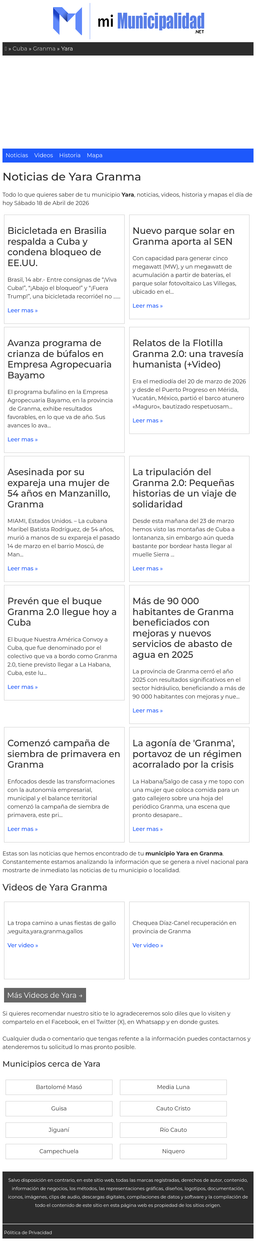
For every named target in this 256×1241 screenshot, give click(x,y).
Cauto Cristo (173, 1108)
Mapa (95, 155)
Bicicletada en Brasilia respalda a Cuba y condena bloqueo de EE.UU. (57, 246)
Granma (44, 48)
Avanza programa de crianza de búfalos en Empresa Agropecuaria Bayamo (59, 359)
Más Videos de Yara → (45, 995)
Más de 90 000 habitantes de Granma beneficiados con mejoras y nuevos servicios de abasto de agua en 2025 (183, 628)
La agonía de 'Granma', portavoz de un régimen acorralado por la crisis (187, 754)
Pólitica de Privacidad (28, 1232)
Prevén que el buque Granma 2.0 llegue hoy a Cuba (62, 612)
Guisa (59, 1108)
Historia (70, 155)
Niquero (173, 1151)
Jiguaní (59, 1130)
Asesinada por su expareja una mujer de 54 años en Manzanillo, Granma (58, 488)
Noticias (17, 155)
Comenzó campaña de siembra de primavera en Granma (63, 754)
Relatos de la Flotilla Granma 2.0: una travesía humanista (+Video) (188, 353)
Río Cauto (173, 1130)
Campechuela (59, 1151)
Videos (43, 155)
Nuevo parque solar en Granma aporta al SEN (184, 236)
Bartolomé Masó (59, 1087)
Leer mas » (22, 310)
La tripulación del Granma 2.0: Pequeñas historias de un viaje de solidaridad (185, 488)
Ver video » (22, 945)
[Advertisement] (128, 102)
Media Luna (173, 1087)
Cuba (20, 48)
